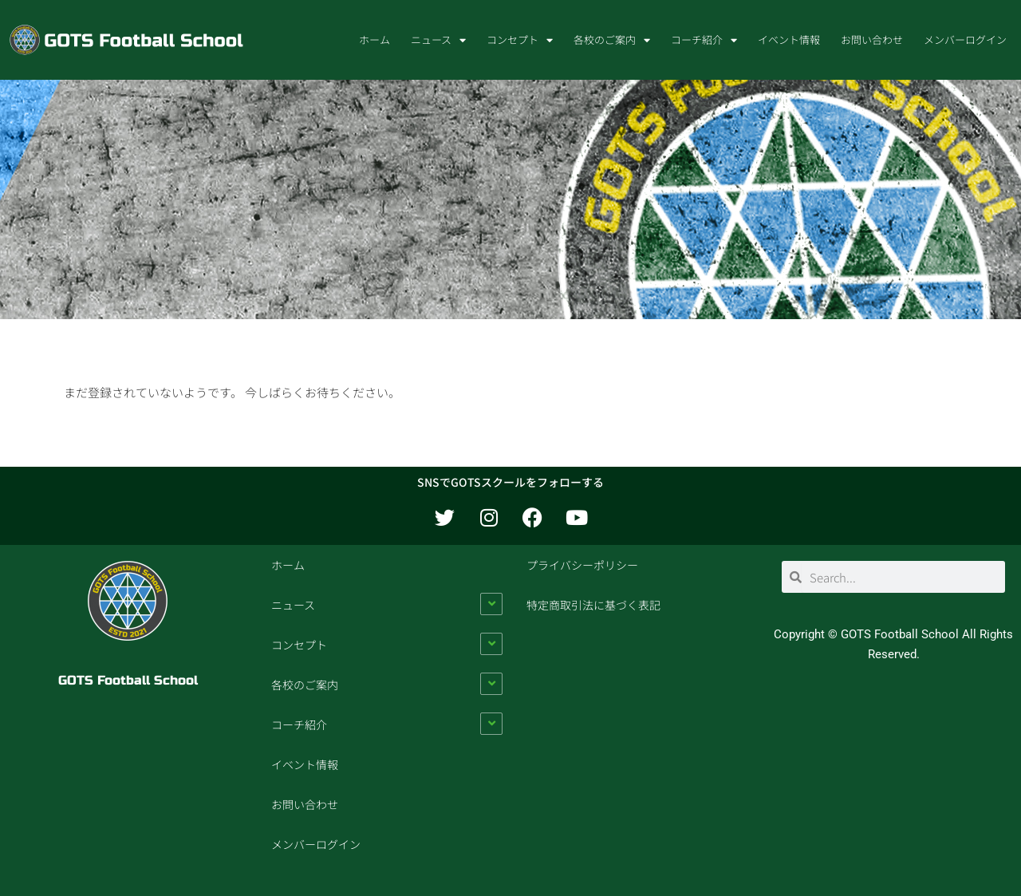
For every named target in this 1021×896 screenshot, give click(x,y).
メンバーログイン (965, 39)
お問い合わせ (872, 39)
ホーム (374, 39)
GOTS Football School (128, 680)
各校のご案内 (612, 40)
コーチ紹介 (704, 40)
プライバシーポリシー (582, 565)
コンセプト (520, 40)
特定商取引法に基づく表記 (593, 605)
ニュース (438, 40)
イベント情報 (789, 39)
